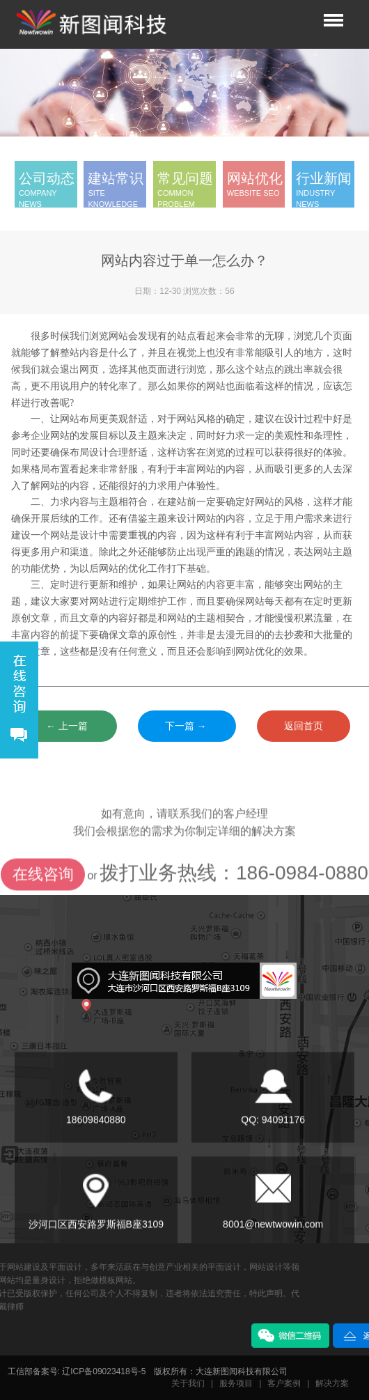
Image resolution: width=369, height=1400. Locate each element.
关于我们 (188, 1383)
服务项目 (236, 1383)
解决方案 (332, 1383)
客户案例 (284, 1383)
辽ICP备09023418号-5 (104, 1371)
